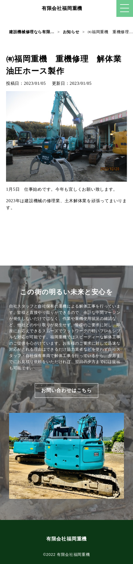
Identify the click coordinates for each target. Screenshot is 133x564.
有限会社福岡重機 (62, 8)
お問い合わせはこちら (66, 390)
